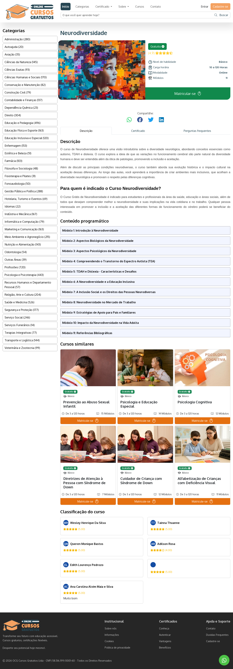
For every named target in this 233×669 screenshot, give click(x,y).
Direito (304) (13, 115)
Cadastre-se (213, 641)
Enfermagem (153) (16, 145)
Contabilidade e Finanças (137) (23, 100)
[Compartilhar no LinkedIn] (161, 120)
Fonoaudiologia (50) (17, 183)
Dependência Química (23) (21, 107)
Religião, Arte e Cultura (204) (23, 294)
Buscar (221, 15)
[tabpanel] (145, 371)
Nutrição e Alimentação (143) (23, 244)
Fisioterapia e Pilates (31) (20, 176)
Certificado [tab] (138, 131)
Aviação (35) (12, 54)
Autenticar (165, 634)
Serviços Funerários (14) (20, 325)
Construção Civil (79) (18, 92)
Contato (155, 6)
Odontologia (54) (16, 252)
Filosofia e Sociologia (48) (21, 168)
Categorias (82, 6)
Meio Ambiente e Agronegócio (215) (27, 237)
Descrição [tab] (86, 131)
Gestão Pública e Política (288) (24, 191)
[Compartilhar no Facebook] (140, 120)
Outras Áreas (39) (16, 259)
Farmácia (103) (13, 161)
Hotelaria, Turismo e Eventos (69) (26, 199)
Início (65, 6)
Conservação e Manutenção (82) (25, 85)
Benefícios (165, 647)
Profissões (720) (15, 267)
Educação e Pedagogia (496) (22, 123)
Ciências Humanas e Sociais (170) (26, 77)
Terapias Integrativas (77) (21, 332)
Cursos (139, 6)
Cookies (109, 641)
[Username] (136, 15)
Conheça (164, 628)
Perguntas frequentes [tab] (197, 131)
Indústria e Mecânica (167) (21, 214)
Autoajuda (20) (14, 47)
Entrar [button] (204, 6)
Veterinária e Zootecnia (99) (22, 348)
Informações (112, 634)
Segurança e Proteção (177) (22, 310)
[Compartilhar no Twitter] (151, 120)
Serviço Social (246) (17, 317)
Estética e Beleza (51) (18, 153)
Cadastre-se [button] (220, 6)
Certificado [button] (102, 6)
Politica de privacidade (117, 647)
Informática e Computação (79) (24, 221)
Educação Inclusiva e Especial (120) (27, 138)
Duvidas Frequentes (217, 634)
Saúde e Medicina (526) (19, 302)
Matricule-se (88, 421)
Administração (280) (17, 39)
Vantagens (165, 641)
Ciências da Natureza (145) (21, 62)
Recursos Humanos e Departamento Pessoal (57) (28, 285)
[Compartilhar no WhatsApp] (129, 120)
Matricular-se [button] (188, 93)
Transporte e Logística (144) (22, 340)
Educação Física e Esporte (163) (24, 130)
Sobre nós (110, 628)
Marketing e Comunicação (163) (24, 229)
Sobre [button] (122, 6)
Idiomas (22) (13, 206)
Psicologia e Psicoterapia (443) (24, 275)
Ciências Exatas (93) (17, 69)
